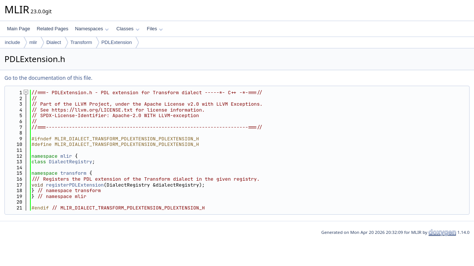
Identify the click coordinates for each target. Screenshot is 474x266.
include (12, 42)
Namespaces (92, 28)
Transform (81, 42)
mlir (33, 42)
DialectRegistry (70, 161)
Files (155, 28)
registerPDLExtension (75, 185)
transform (73, 173)
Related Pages (52, 28)
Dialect (53, 42)
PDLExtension (116, 42)
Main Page (18, 28)
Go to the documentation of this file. (48, 77)
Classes (127, 28)
